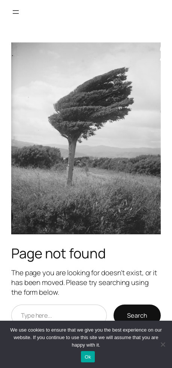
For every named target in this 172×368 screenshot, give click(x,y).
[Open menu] (15, 12)
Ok (88, 357)
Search (137, 315)
